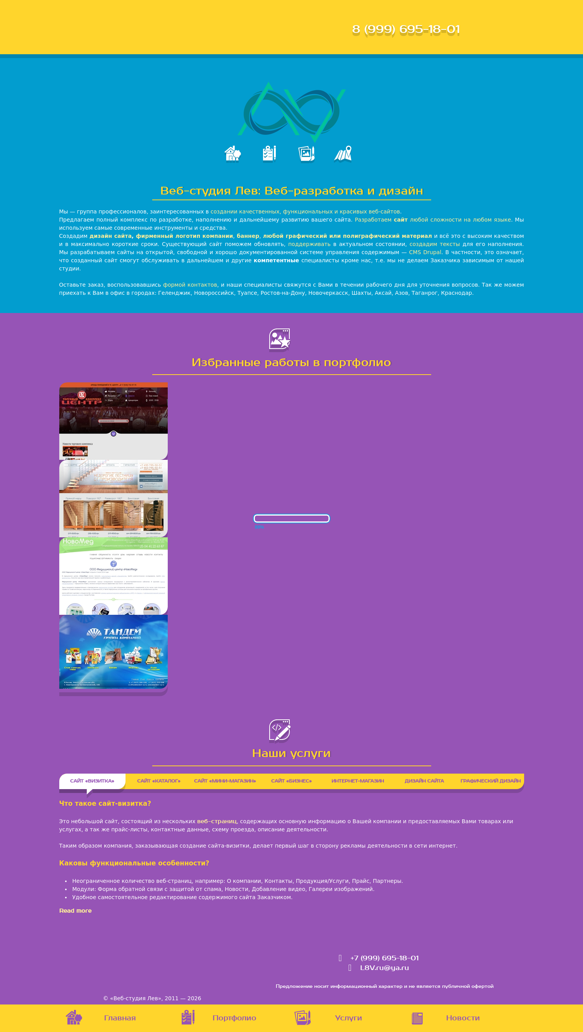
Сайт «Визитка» (98, 781)
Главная (120, 1018)
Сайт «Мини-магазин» (225, 781)
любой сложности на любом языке (460, 220)
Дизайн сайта (424, 781)
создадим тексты (434, 244)
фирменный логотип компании (184, 236)
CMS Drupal (425, 252)
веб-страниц (217, 821)
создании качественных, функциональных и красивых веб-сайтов (305, 211)
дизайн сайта (110, 236)
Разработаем (381, 220)
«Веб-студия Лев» (135, 998)
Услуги (348, 1018)
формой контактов (190, 285)
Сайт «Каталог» (159, 781)
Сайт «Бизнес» (291, 781)
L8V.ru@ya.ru (384, 968)
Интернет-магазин (358, 781)
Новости (463, 1018)
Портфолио (234, 1018)
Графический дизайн (491, 781)
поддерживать (309, 244)
